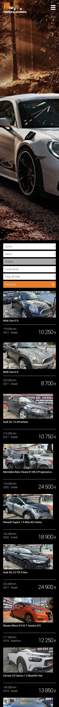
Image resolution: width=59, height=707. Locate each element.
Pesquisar (29, 284)
